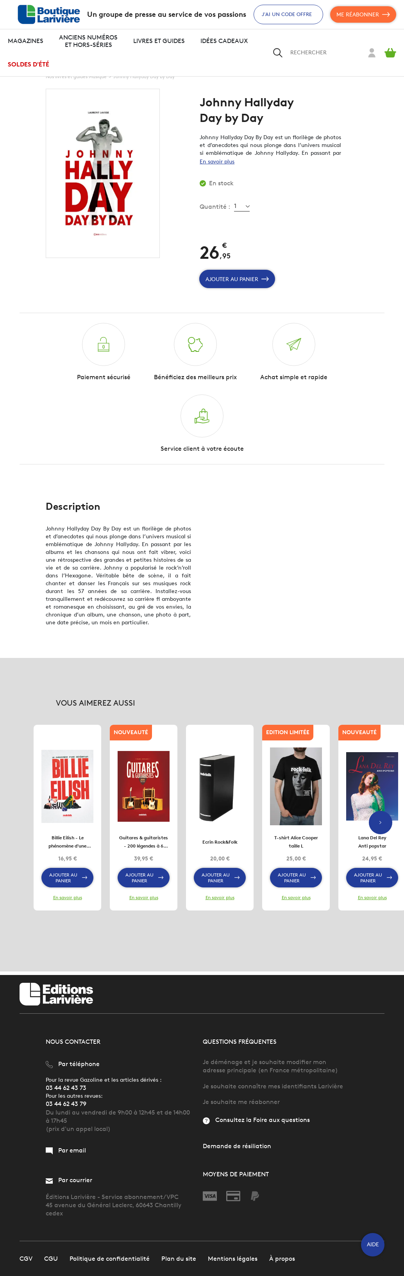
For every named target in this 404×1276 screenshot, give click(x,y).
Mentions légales (232, 1258)
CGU (51, 1258)
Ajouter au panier (237, 279)
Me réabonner (363, 14)
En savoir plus (217, 161)
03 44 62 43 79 (66, 1104)
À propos (282, 1258)
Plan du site (178, 1258)
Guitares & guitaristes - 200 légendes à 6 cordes (143, 845)
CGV (26, 1258)
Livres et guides (159, 41)
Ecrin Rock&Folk (220, 845)
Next (380, 824)
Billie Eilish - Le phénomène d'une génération (67, 845)
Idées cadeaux (224, 41)
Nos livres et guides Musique (76, 76)
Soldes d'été (28, 64)
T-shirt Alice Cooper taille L (296, 844)
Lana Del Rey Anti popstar (372, 844)
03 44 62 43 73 (66, 1087)
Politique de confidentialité (110, 1258)
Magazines (25, 41)
